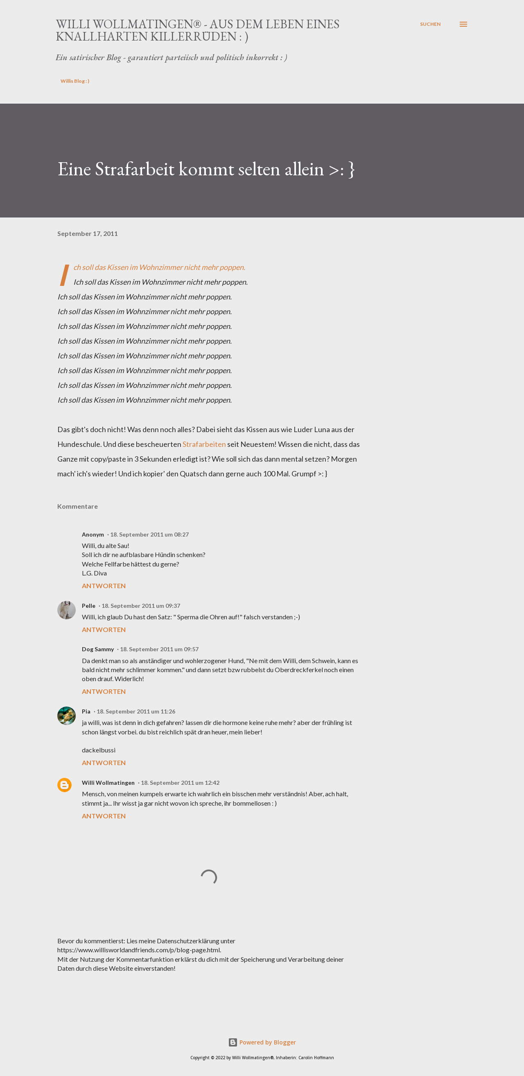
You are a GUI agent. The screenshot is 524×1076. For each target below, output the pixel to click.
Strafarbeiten (204, 444)
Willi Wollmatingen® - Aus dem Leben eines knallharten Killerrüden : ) (198, 30)
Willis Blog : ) (75, 81)
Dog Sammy (98, 649)
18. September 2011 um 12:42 (180, 782)
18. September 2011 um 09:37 (141, 605)
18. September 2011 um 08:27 (149, 534)
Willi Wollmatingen (108, 782)
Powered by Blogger (262, 1042)
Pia (86, 711)
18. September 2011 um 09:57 (159, 649)
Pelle (88, 605)
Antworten (104, 585)
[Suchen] (430, 24)
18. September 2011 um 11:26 (136, 711)
